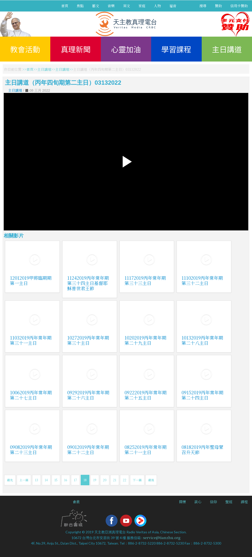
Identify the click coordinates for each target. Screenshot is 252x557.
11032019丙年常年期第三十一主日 (31, 340)
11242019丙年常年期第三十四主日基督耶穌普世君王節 (88, 283)
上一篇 (23, 480)
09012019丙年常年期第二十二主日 (88, 449)
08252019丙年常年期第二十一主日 (146, 449)
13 (36, 480)
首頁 (64, 5)
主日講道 (227, 49)
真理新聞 (76, 49)
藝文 (95, 5)
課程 (244, 501)
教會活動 (25, 49)
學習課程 (176, 49)
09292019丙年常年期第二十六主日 (88, 395)
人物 (157, 5)
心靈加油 (126, 49)
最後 (151, 480)
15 (56, 480)
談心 (197, 501)
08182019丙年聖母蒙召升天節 (202, 449)
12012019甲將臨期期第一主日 (31, 280)
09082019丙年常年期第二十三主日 (31, 449)
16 (65, 480)
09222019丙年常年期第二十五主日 (146, 395)
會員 (76, 501)
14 (46, 480)
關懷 (182, 501)
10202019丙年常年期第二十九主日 (145, 340)
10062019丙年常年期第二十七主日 (31, 395)
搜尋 (202, 5)
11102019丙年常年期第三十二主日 (202, 280)
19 (94, 480)
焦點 (80, 5)
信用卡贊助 (239, 5)
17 (75, 480)
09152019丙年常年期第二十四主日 (202, 395)
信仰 (213, 501)
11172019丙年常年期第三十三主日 (145, 280)
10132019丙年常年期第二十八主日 (202, 340)
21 (114, 480)
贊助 (218, 5)
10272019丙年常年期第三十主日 (88, 340)
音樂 (111, 5)
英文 (126, 5)
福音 (172, 5)
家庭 (141, 5)
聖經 (228, 501)
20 (105, 480)
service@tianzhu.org (162, 537)
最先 (10, 480)
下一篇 (137, 480)
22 (124, 480)
